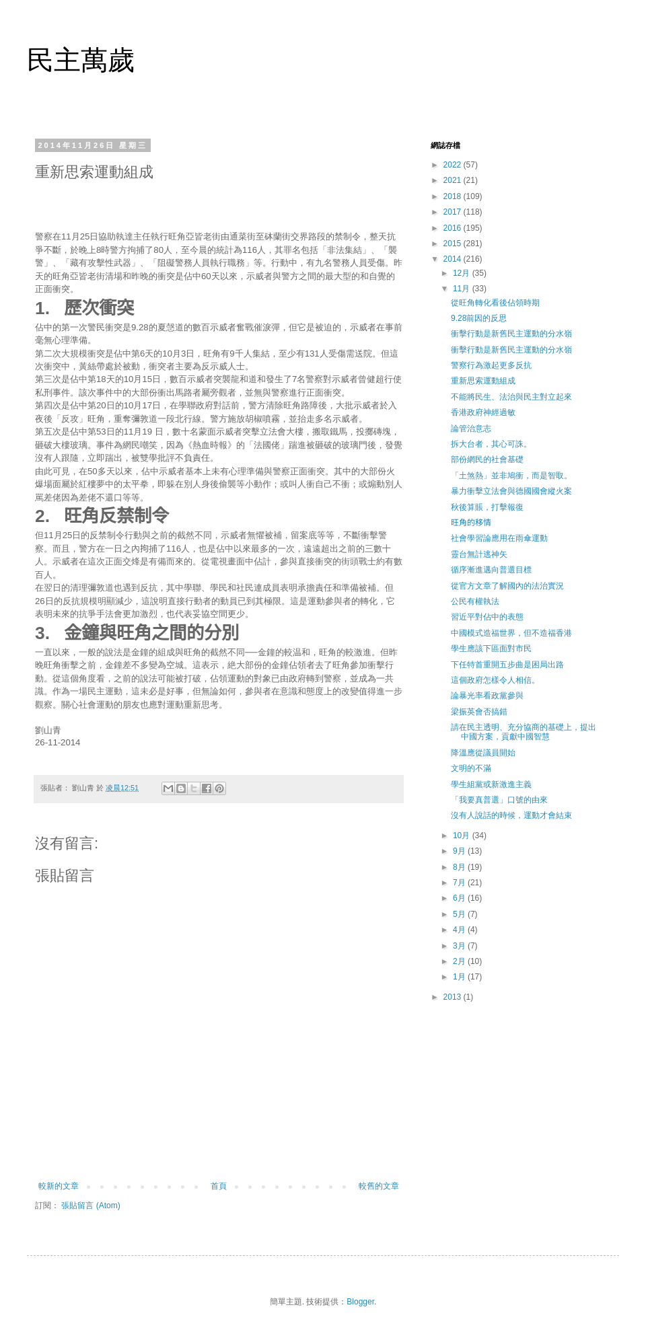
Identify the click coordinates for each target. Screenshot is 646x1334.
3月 (460, 946)
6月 (460, 898)
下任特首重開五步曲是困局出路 (507, 664)
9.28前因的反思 (479, 318)
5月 (460, 914)
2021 (453, 180)
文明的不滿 (471, 768)
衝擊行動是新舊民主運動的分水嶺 (511, 333)
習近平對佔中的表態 (487, 617)
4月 (460, 929)
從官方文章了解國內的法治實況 (507, 586)
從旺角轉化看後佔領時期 (495, 302)
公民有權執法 (475, 601)
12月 (462, 273)
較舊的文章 (379, 1186)
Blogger (360, 1301)
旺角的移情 (471, 522)
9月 (460, 851)
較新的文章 (58, 1186)
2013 (453, 997)
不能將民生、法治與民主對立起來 (511, 397)
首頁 (219, 1186)
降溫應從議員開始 (483, 752)
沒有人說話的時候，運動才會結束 (511, 815)
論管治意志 (471, 428)
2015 (453, 243)
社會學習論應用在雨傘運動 (499, 538)
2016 (453, 228)
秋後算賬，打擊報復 (487, 507)
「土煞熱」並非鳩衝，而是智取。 (511, 475)
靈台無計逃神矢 (479, 554)
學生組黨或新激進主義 (491, 784)
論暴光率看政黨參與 (487, 695)
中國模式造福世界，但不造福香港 (511, 633)
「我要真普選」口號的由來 (499, 800)
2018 (453, 196)
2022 (453, 165)
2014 (453, 259)
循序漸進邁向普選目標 (491, 570)
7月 (460, 882)
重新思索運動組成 (483, 380)
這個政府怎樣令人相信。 (495, 680)
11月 (462, 288)
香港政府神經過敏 (483, 412)
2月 (460, 961)
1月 (460, 976)
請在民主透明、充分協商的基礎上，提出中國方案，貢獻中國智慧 (523, 731)
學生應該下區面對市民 (491, 648)
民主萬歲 (81, 60)
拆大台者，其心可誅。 (491, 444)
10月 (462, 835)
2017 (453, 212)
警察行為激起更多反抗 (491, 365)
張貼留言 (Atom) (90, 1205)
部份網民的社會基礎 (487, 459)
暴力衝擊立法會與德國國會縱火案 (511, 491)
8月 (460, 867)
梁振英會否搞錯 (479, 711)
